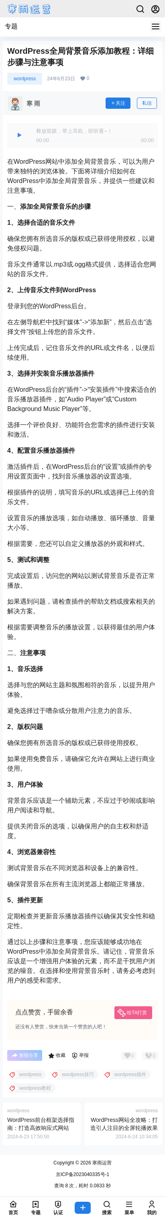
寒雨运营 (101, 1163)
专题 (11, 26)
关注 (118, 103)
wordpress (25, 78)
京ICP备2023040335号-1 (82, 1174)
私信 (147, 103)
